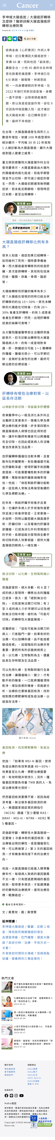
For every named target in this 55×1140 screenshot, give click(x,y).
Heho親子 (33, 1071)
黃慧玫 (31, 30)
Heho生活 (33, 1074)
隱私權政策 (10, 1068)
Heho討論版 (34, 1081)
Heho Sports (34, 1077)
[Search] (51, 5)
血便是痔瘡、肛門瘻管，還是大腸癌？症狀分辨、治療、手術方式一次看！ (26, 942)
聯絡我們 (9, 1074)
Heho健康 (33, 1068)
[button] (4, 5)
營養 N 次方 (33, 1083)
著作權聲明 (10, 1071)
